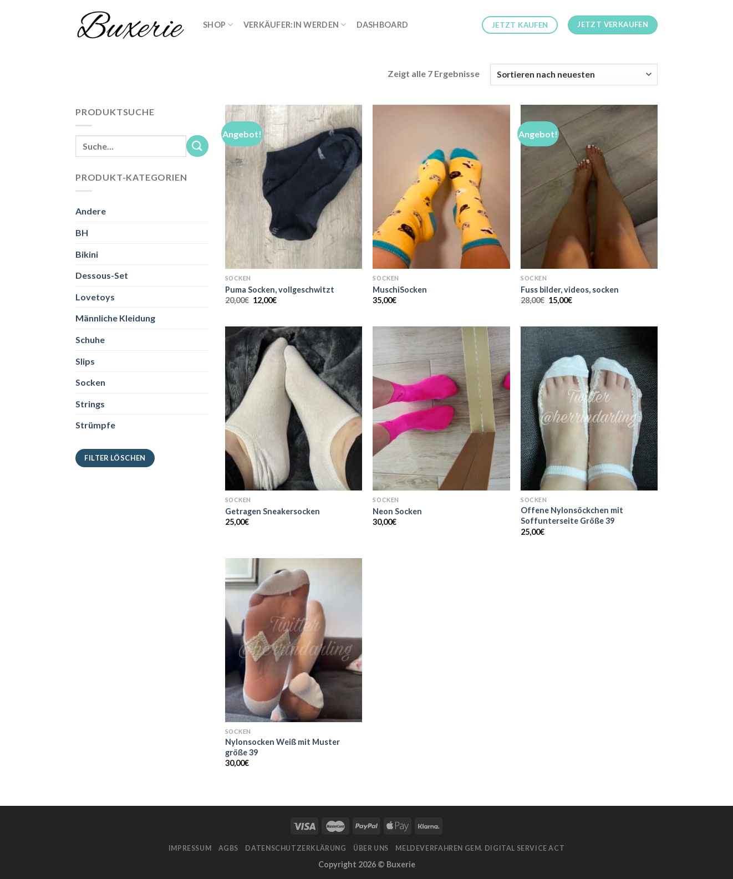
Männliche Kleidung (115, 318)
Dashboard (383, 24)
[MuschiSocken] (441, 187)
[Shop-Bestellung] (574, 74)
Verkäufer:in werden (295, 24)
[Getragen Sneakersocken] (293, 408)
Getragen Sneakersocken (272, 511)
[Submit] (197, 146)
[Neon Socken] (441, 408)
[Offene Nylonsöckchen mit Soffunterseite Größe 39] (589, 408)
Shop (218, 24)
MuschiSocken (400, 289)
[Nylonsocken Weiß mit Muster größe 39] (293, 640)
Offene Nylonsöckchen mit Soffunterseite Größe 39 (572, 515)
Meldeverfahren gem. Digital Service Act (479, 848)
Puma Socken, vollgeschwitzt (279, 289)
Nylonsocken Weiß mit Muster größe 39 (282, 747)
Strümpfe (95, 425)
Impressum (190, 848)
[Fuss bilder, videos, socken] (589, 187)
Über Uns (371, 848)
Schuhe (90, 339)
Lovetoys (95, 297)
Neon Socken (397, 511)
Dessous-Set (101, 275)
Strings (90, 403)
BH (81, 232)
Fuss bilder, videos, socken (570, 289)
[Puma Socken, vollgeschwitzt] (293, 187)
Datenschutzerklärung (295, 848)
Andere (90, 211)
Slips (85, 361)
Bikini (86, 254)
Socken (90, 382)
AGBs (228, 848)
